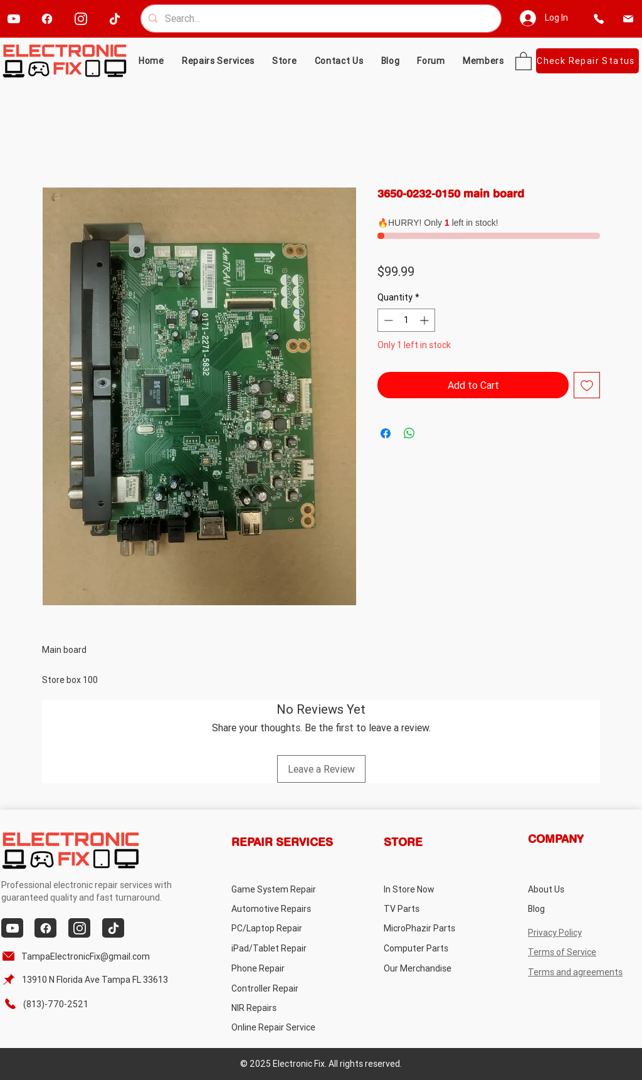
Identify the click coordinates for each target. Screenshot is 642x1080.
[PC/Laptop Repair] (281, 928)
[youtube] (13, 18)
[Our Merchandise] (433, 968)
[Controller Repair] (281, 988)
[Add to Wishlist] (587, 385)
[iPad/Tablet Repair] (281, 948)
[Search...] (320, 18)
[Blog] (578, 908)
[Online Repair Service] (285, 1027)
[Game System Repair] (288, 889)
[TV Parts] (433, 908)
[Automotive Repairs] (281, 908)
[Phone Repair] (281, 968)
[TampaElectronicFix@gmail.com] (78, 956)
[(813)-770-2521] (52, 1004)
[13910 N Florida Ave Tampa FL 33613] (86, 979)
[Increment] (425, 320)
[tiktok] (114, 18)
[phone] (599, 18)
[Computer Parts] (433, 948)
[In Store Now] (433, 889)
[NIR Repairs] (281, 1007)
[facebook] (47, 18)
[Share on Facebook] (385, 433)
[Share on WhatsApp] (409, 433)
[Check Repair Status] (587, 60)
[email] (628, 18)
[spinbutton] (406, 320)
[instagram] (81, 18)
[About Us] (578, 889)
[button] (284, 60)
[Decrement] (387, 320)
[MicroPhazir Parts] (433, 928)
